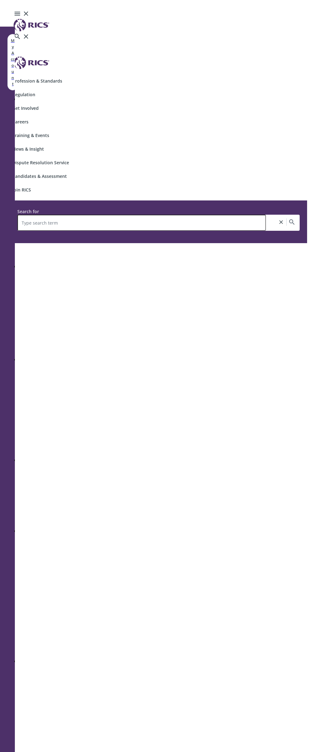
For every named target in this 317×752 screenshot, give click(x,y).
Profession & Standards (37, 81)
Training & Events (30, 135)
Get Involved (25, 108)
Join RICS (21, 190)
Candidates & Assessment (39, 176)
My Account (13, 62)
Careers (20, 122)
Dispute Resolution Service (40, 162)
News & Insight (28, 149)
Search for (28, 211)
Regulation (23, 94)
